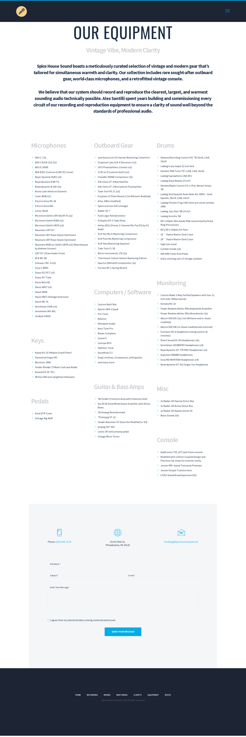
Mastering (122, 696)
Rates (168, 696)
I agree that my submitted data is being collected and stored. (82, 621)
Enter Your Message (59, 587)
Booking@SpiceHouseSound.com (180, 541)
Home (77, 696)
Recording (92, 696)
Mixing (107, 696)
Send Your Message (123, 632)
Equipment (153, 696)
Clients (138, 696)
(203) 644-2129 (63, 541)
